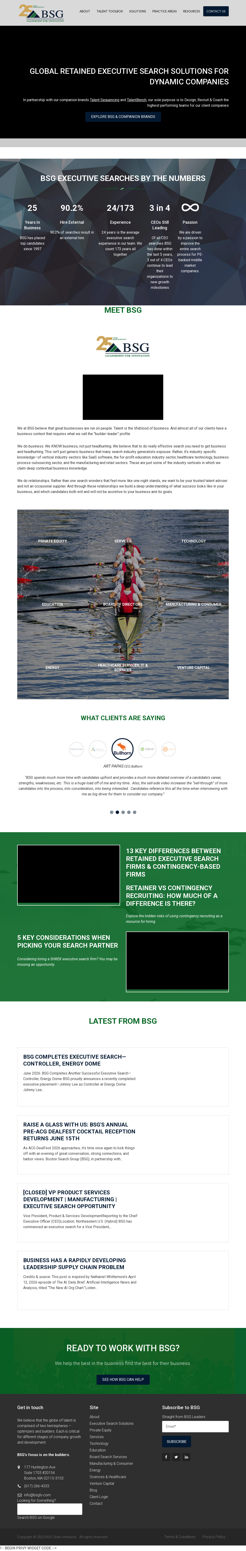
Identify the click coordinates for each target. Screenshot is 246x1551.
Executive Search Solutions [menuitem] (112, 1423)
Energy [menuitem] (95, 1470)
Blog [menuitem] (93, 1490)
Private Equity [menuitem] (101, 1430)
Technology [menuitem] (99, 1443)
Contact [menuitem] (96, 1503)
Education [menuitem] (98, 1450)
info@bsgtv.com (37, 1495)
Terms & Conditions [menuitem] (180, 1537)
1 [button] (111, 812)
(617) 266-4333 (36, 1486)
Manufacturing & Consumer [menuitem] (111, 1463)
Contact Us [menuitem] (216, 11)
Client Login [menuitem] (99, 1497)
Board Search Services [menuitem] (108, 1457)
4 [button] (129, 812)
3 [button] (123, 812)
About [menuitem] (85, 11)
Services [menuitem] (97, 1437)
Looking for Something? (36, 1500)
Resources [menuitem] (191, 11)
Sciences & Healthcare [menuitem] (108, 1477)
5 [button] (134, 812)
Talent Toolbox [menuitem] (110, 11)
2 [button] (117, 812)
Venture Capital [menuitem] (102, 1483)
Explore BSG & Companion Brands (123, 117)
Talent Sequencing (104, 100)
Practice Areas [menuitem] (164, 11)
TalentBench (136, 100)
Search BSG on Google (36, 1517)
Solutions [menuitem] (137, 11)
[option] (98, 750)
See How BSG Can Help (123, 1379)
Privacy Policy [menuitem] (214, 1537)
